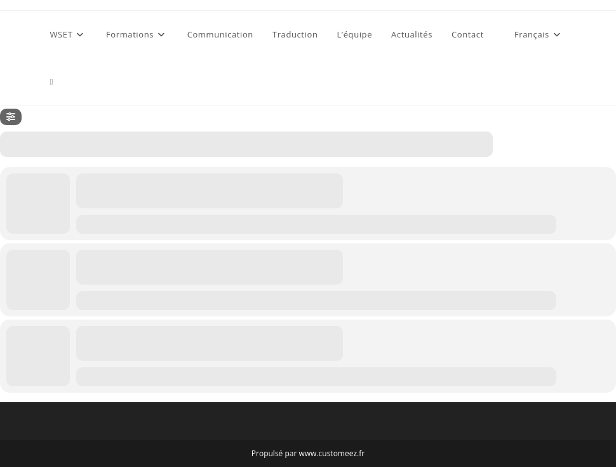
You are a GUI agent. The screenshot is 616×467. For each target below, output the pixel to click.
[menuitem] (533, 34)
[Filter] (11, 117)
